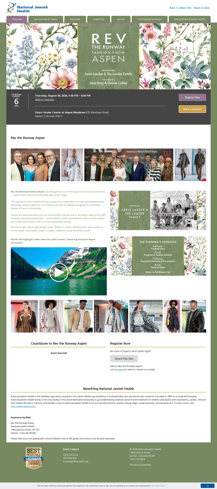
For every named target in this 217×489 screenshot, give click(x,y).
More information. (158, 486)
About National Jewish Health (189, 19)
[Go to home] (27, 8)
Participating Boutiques (149, 19)
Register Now (192, 97)
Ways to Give (202, 7)
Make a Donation (192, 109)
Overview (17, 19)
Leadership (98, 19)
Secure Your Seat (124, 358)
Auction (121, 19)
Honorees (75, 19)
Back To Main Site (180, 7)
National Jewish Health (150, 449)
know (120, 369)
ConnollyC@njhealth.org (75, 461)
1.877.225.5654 (137, 459)
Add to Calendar (44, 99)
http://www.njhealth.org (23, 406)
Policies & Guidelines (140, 464)
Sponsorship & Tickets (45, 19)
